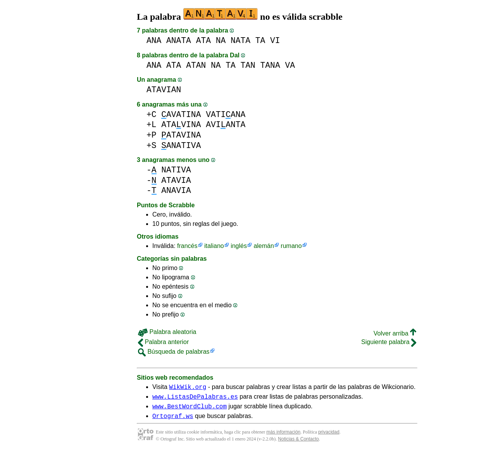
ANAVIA (176, 190)
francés (187, 246)
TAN (248, 65)
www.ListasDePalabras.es (195, 398)
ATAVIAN (163, 89)
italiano (214, 246)
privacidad (329, 436)
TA (260, 40)
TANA (270, 65)
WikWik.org (187, 388)
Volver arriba (395, 333)
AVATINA (181, 114)
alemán (263, 246)
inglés (239, 246)
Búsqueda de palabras (174, 351)
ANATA (178, 40)
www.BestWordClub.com (189, 409)
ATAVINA (181, 124)
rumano (291, 246)
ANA (153, 40)
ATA (203, 40)
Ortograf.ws (172, 420)
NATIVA (176, 170)
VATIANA (225, 114)
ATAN (196, 65)
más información (283, 436)
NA (221, 40)
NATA (240, 40)
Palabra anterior (163, 342)
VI (275, 40)
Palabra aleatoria (167, 332)
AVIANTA (225, 124)
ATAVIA (176, 180)
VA (290, 65)
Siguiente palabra (388, 342)
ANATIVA (181, 145)
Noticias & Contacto (298, 443)
